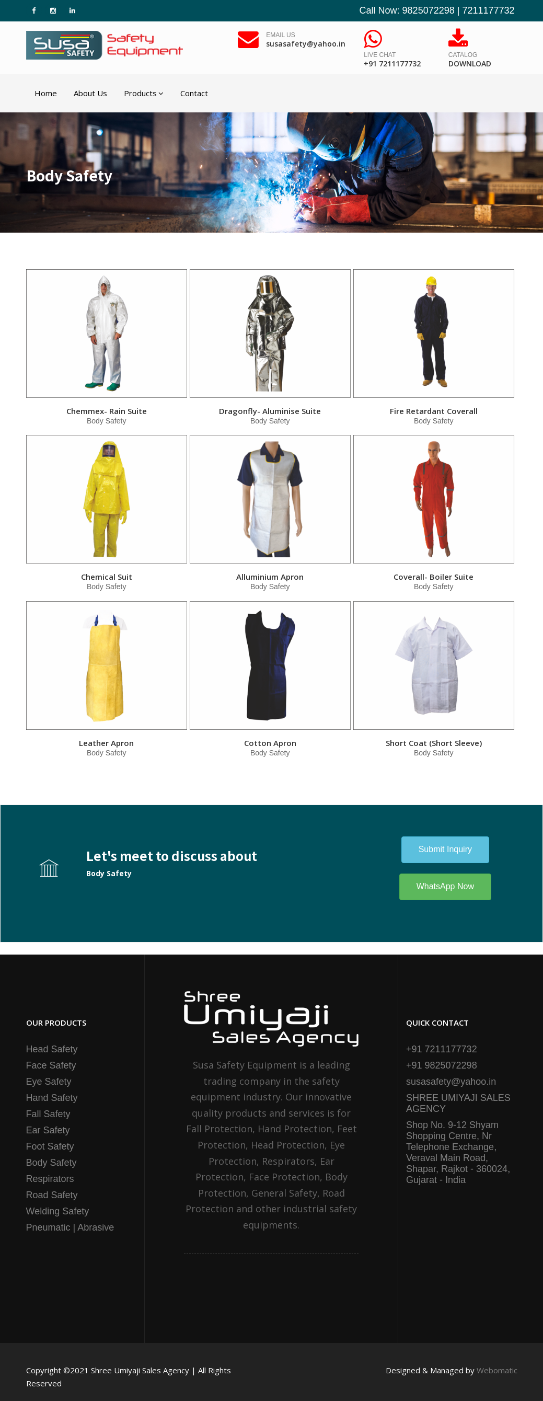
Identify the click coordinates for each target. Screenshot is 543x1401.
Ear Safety (48, 1130)
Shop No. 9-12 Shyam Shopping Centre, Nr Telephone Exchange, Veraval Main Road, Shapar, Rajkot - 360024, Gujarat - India (458, 1152)
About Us (90, 93)
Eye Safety (49, 1081)
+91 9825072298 (441, 1065)
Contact (194, 93)
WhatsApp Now (445, 886)
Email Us (305, 40)
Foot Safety (50, 1146)
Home (45, 93)
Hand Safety (52, 1098)
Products (144, 93)
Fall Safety (48, 1114)
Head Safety (52, 1049)
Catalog (469, 60)
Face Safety (51, 1065)
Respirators (50, 1179)
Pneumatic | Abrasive (70, 1227)
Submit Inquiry (445, 849)
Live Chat (392, 60)
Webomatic (497, 1370)
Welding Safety (57, 1211)
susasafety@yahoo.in (451, 1081)
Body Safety (51, 1162)
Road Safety (52, 1195)
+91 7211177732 (441, 1049)
